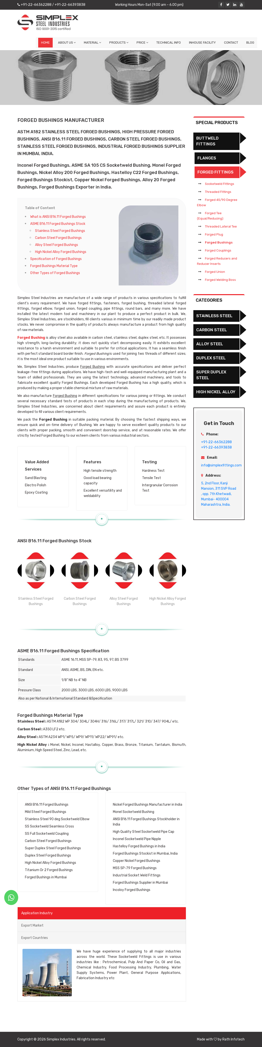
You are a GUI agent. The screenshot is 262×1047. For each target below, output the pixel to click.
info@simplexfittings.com (221, 465)
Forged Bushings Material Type (54, 266)
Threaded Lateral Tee (221, 226)
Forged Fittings (215, 172)
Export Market (32, 925)
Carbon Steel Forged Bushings (58, 238)
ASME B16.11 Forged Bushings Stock (57, 224)
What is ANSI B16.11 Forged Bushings (58, 217)
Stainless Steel (214, 315)
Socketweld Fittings (219, 184)
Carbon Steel (211, 329)
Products (118, 42)
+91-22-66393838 (69, 5)
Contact (231, 42)
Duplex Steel (211, 357)
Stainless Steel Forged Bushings (60, 231)
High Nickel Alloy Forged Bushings (60, 252)
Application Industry (37, 913)
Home (45, 42)
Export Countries (34, 938)
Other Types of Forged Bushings (55, 273)
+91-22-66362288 (35, 5)
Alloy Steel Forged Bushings (56, 245)
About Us (67, 42)
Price (142, 42)
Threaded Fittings (218, 192)
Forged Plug (214, 234)
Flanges (206, 158)
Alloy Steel (209, 343)
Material (92, 42)
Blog (250, 42)
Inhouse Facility (202, 42)
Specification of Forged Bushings (56, 259)
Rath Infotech (233, 1039)
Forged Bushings (219, 242)
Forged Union (215, 272)
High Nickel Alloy (215, 391)
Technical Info (168, 42)
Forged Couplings (218, 250)
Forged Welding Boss (220, 280)
